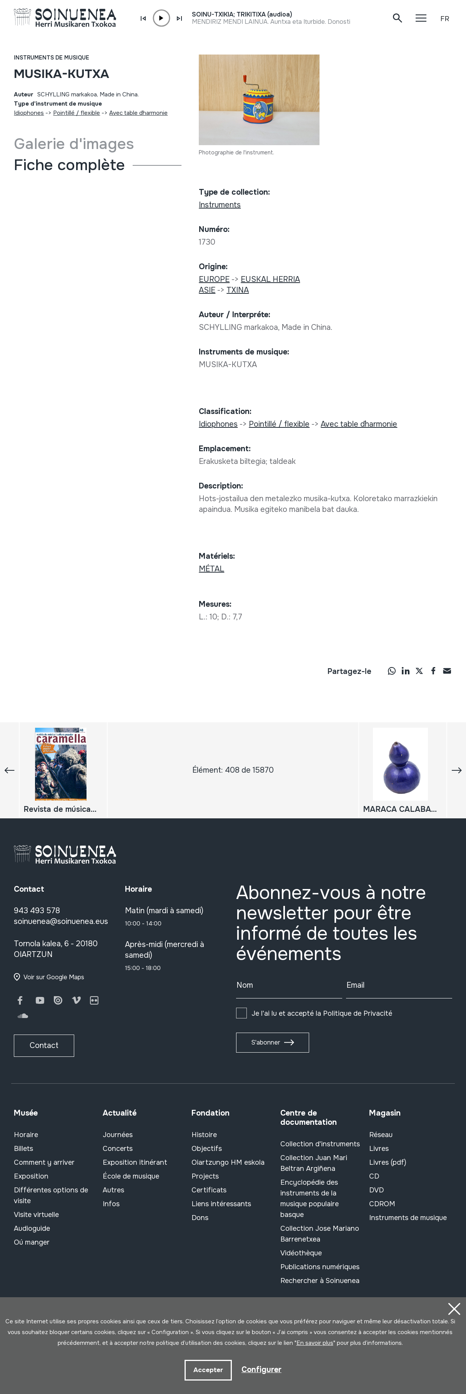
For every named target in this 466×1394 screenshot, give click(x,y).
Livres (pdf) (387, 1162)
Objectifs (206, 1148)
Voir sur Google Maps (53, 977)
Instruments (220, 205)
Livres (379, 1148)
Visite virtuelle (36, 1214)
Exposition (31, 1176)
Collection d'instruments (320, 1144)
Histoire (204, 1135)
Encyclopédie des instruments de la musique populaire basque (309, 1198)
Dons (199, 1218)
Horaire (26, 1135)
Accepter (208, 1370)
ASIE (207, 290)
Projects (205, 1176)
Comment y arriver (44, 1162)
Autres (113, 1190)
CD (374, 1176)
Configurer (261, 1369)
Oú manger (32, 1242)
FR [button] (444, 19)
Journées (118, 1135)
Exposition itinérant (135, 1162)
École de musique (131, 1176)
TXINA (237, 290)
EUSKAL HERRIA (270, 279)
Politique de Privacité (357, 1013)
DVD (376, 1190)
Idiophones (29, 113)
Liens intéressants (221, 1204)
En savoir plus (314, 1343)
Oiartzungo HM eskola (228, 1162)
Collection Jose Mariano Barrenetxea (319, 1233)
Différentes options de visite (51, 1195)
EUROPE (214, 279)
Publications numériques (319, 1267)
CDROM (382, 1204)
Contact (44, 1045)
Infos (111, 1204)
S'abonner (265, 1042)
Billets (23, 1148)
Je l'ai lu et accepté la (321, 1013)
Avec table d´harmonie (138, 113)
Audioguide (32, 1228)
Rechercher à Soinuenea (319, 1280)
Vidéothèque (301, 1253)
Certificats (208, 1190)
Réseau (381, 1135)
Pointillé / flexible (76, 113)
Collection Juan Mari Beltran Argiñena (313, 1163)
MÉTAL (211, 569)
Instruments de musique (51, 57)
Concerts (118, 1148)
